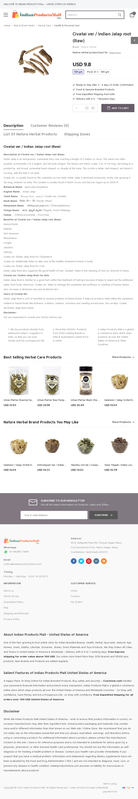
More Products (121, 357)
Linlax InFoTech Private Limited (86, 787)
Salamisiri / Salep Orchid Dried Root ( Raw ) (27, 464)
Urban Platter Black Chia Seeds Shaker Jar (93, 400)
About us (9, 590)
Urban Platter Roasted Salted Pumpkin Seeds (28, 400)
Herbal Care (44, 25)
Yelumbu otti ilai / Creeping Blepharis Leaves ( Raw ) (99, 464)
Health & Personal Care (67, 25)
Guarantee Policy (13, 601)
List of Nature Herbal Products (30, 134)
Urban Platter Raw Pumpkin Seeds (56, 400)
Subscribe (101, 514)
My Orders (77, 601)
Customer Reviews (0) (50, 125)
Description (13, 125)
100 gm (78, 71)
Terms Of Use (11, 596)
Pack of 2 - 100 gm (98, 71)
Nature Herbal (88, 46)
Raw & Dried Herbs (24, 25)
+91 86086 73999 (16, 551)
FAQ (6, 607)
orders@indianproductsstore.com (23, 563)
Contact (75, 596)
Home (7, 25)
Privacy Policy (12, 618)
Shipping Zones (77, 134)
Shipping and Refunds (16, 613)
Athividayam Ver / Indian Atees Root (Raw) (60, 464)
